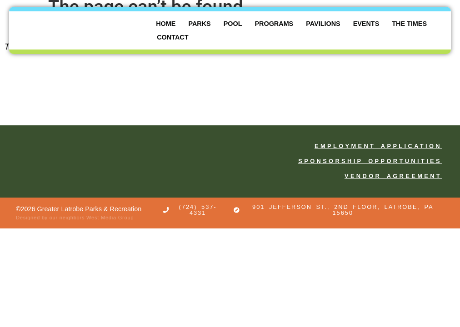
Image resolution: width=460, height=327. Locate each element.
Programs (274, 23)
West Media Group (110, 217)
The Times (409, 23)
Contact (172, 37)
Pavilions (323, 23)
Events (366, 23)
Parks (199, 23)
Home (165, 23)
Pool (233, 23)
